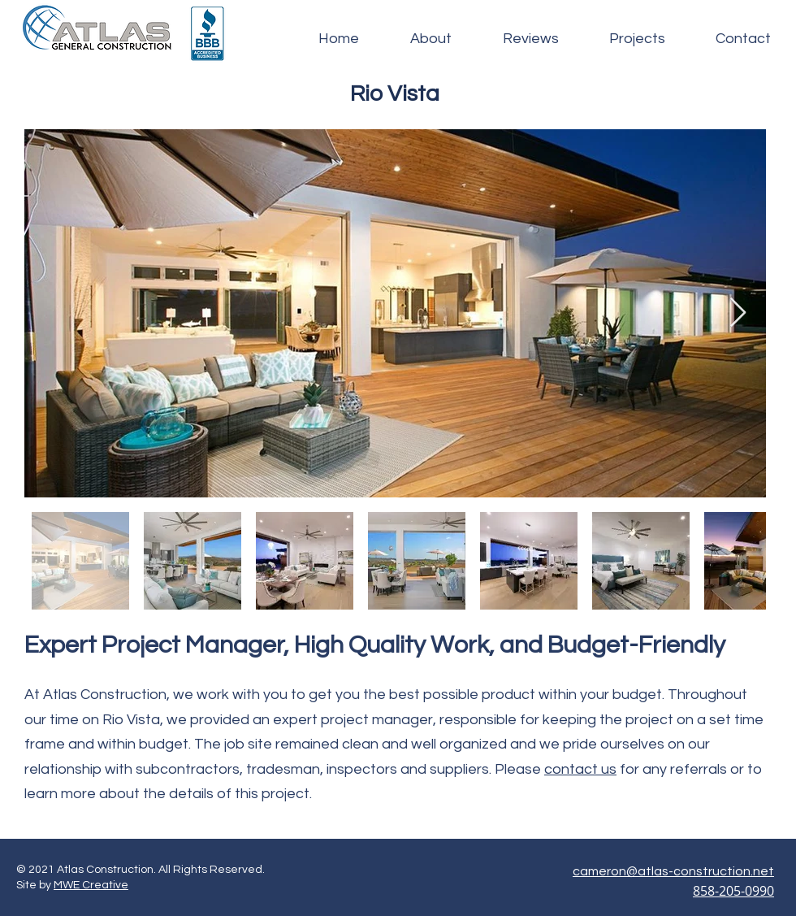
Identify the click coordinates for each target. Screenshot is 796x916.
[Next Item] (738, 313)
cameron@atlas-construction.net (673, 871)
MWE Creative (91, 885)
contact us (580, 769)
